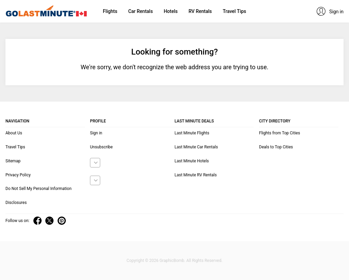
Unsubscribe (101, 147)
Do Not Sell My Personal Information (38, 188)
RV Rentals (200, 11)
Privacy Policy (18, 175)
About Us (13, 133)
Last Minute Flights (191, 133)
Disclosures (16, 202)
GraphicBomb (172, 260)
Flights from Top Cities (279, 133)
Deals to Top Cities (276, 147)
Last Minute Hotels (191, 161)
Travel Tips (234, 11)
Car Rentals (140, 11)
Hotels (171, 11)
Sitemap (12, 161)
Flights (110, 11)
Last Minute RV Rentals (195, 175)
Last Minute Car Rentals (196, 147)
